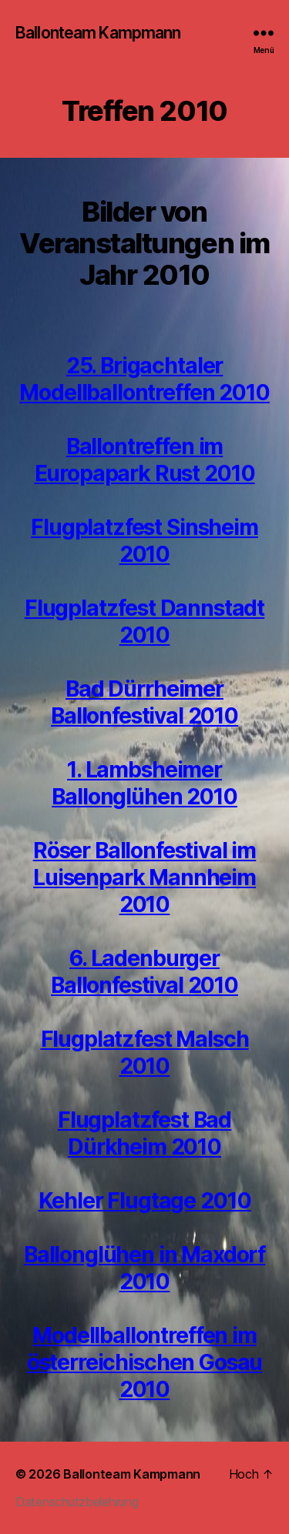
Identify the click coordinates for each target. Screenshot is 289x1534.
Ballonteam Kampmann (97, 33)
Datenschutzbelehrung (77, 1501)
